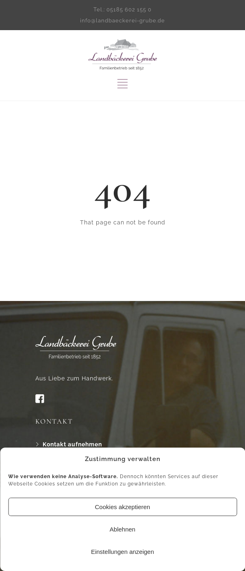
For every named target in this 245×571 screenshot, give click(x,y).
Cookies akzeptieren (122, 506)
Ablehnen (122, 529)
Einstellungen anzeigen (122, 551)
